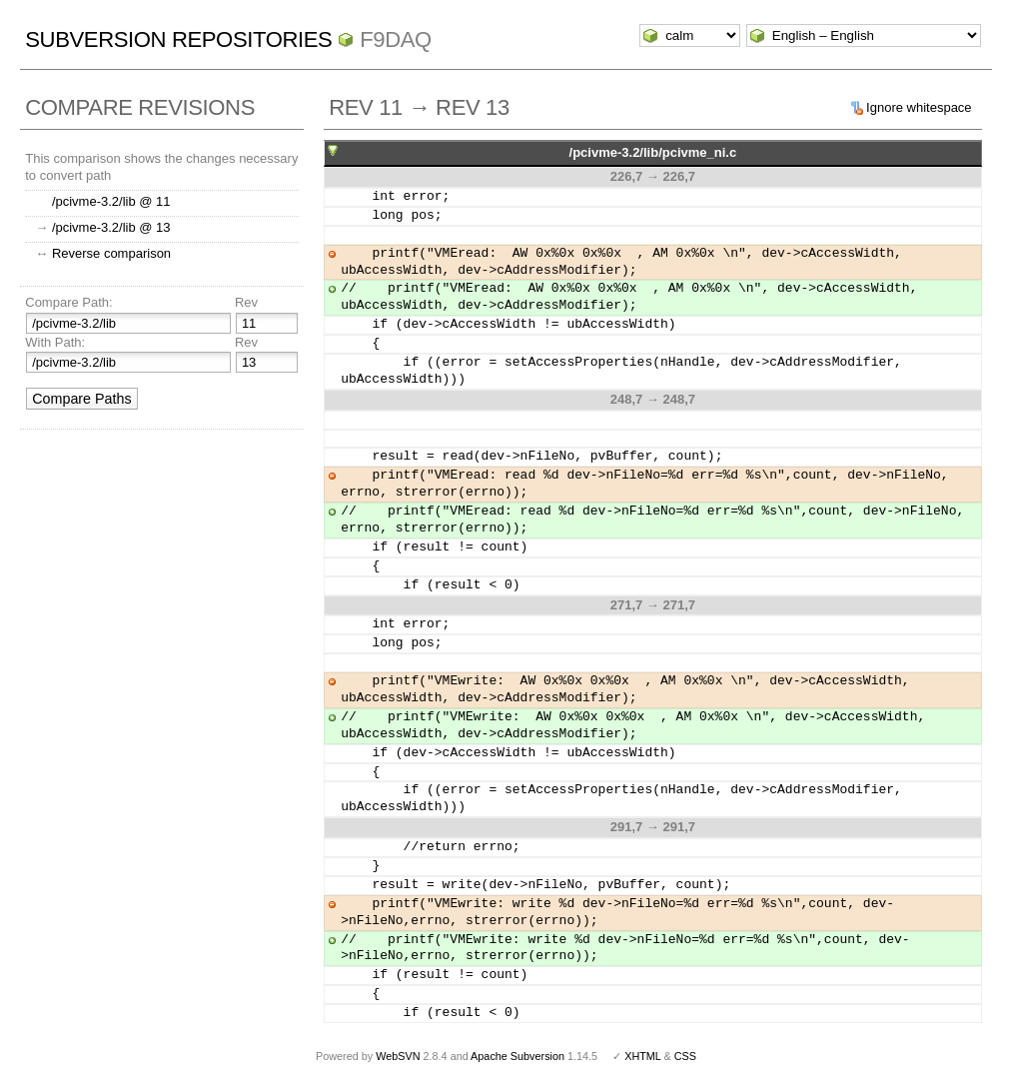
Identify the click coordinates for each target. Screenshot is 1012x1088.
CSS (685, 1056)
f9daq (396, 39)
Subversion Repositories (178, 39)
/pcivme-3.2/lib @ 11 (111, 201)
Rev (246, 302)
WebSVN (398, 1056)
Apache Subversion (517, 1056)
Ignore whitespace (919, 107)
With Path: (55, 342)
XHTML (642, 1056)
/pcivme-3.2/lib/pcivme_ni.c (653, 152)
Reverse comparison (111, 253)
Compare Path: (68, 302)
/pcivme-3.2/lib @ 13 (111, 227)
